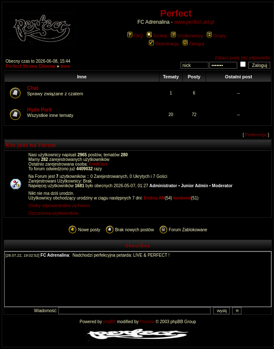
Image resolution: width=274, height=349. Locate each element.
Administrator (163, 185)
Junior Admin (194, 185)
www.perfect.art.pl (194, 22)
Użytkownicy (187, 35)
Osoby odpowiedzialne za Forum (59, 205)
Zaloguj (193, 43)
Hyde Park (39, 110)
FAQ (135, 35)
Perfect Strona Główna (30, 66)
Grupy (216, 35)
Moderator (222, 185)
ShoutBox (138, 245)
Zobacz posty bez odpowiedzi (242, 57)
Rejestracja (163, 43)
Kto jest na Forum (31, 145)
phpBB (109, 321)
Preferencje (256, 135)
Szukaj (157, 35)
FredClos (98, 164)
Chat (32, 88)
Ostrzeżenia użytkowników (53, 213)
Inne (65, 66)
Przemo (147, 321)
